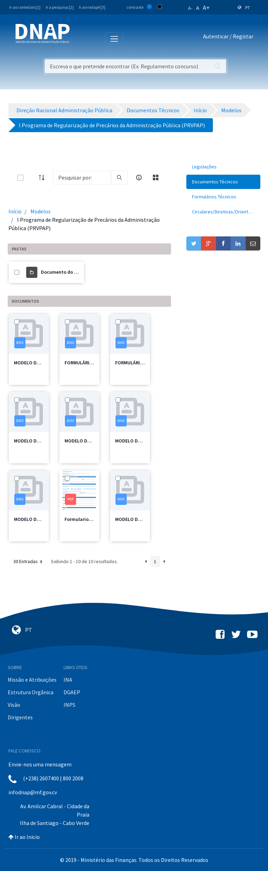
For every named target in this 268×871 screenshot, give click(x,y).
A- (190, 8)
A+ (206, 7)
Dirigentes (20, 717)
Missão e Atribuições (32, 679)
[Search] (82, 177)
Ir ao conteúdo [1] (24, 7)
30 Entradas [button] (28, 561)
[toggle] (32, 178)
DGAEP (72, 692)
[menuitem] (223, 167)
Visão (14, 704)
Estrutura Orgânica (30, 692)
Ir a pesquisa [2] (60, 7)
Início (15, 211)
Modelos (40, 211)
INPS (69, 704)
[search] (119, 177)
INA (68, 679)
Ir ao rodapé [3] (92, 7)
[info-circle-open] (138, 177)
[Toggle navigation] (79, 37)
